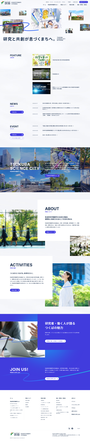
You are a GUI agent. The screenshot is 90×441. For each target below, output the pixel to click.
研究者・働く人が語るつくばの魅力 (16, 411)
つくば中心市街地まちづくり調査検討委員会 (62, 413)
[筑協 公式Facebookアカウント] (72, 429)
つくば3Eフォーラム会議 (45, 402)
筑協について (63, 4)
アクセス (73, 408)
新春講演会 (43, 404)
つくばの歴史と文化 (13, 417)
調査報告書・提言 (44, 417)
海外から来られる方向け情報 (46, 415)
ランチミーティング (44, 406)
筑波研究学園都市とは (52, 4)
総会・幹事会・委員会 (82, 4)
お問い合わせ (74, 411)
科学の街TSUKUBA (13, 403)
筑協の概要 (27, 400)
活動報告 (42, 400)
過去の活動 (43, 419)
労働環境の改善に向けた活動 (46, 413)
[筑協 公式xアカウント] (69, 429)
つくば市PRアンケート (14, 405)
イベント (73, 401)
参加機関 (27, 406)
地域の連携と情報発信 (45, 411)
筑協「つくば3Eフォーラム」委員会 (62, 407)
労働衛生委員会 (59, 410)
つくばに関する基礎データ (15, 407)
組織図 (26, 404)
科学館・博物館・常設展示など (16, 413)
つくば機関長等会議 (44, 408)
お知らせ (73, 398)
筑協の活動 (71, 4)
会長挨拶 (27, 402)
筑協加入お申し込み (76, 414)
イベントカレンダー (76, 404)
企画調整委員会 (59, 404)
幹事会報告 (58, 402)
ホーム (44, 4)
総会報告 (57, 400)
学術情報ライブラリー (14, 415)
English (69, 1)
